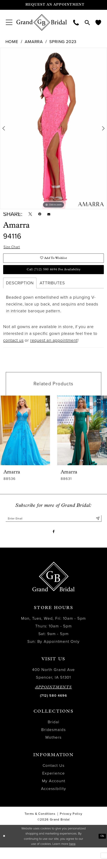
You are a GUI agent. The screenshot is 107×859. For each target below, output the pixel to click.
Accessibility (53, 800)
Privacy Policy (71, 825)
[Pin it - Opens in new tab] (43, 215)
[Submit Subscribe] (97, 527)
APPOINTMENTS (53, 699)
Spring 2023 (62, 41)
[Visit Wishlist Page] (98, 22)
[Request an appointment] (53, 5)
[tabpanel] (53, 128)
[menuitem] (9, 22)
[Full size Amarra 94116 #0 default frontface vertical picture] (53, 128)
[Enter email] (54, 527)
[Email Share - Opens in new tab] (54, 215)
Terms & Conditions (40, 825)
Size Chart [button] (14, 250)
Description (20, 290)
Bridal (53, 733)
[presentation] (25, 438)
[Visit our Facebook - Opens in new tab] (53, 542)
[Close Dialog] (4, 847)
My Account (53, 792)
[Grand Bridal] (41, 22)
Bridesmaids (53, 741)
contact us (13, 348)
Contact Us (54, 777)
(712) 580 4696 (53, 707)
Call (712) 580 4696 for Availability (53, 276)
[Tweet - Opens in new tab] (31, 215)
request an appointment (54, 348)
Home (11, 41)
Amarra (34, 41)
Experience (53, 784)
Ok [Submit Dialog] (101, 847)
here (72, 855)
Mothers (53, 749)
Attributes (52, 290)
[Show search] (87, 22)
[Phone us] (76, 22)
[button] (9, 22)
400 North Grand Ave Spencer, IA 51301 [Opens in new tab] (53, 685)
